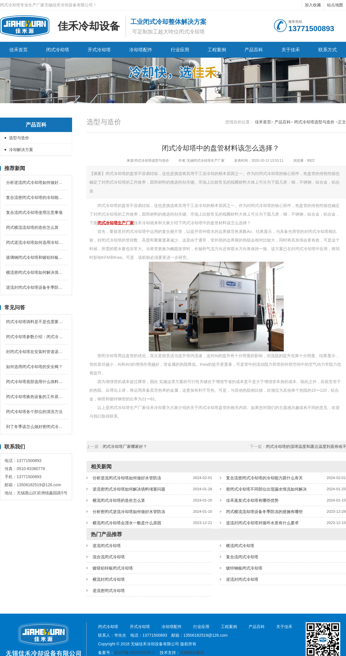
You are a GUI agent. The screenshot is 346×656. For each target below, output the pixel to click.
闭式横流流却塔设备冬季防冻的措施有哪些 (264, 511)
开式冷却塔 (99, 49)
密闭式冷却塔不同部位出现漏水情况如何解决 (266, 489)
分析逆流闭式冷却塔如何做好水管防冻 (36, 182)
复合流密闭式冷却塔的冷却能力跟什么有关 (36, 197)
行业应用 (180, 49)
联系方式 (327, 49)
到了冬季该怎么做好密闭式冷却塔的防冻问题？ (36, 426)
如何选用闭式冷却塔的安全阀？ (34, 366)
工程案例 (217, 49)
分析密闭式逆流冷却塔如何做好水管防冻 (129, 511)
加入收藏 (313, 5)
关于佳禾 (290, 49)
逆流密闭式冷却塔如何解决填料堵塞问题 (129, 489)
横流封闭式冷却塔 (109, 579)
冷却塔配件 (140, 49)
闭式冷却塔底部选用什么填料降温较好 (36, 381)
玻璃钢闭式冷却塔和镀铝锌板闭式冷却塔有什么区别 (36, 257)
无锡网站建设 (192, 652)
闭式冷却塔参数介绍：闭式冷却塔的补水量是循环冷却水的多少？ (36, 336)
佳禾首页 (18, 49)
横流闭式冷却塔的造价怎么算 (119, 500)
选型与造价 (19, 137)
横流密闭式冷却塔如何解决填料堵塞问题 (36, 272)
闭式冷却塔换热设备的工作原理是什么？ (36, 396)
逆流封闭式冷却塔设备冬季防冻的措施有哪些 (36, 287)
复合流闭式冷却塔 (242, 557)
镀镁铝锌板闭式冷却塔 (113, 568)
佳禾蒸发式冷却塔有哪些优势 (252, 500)
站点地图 (335, 5)
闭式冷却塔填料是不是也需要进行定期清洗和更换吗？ (36, 321)
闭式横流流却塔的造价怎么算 (32, 227)
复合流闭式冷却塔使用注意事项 (34, 212)
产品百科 (254, 49)
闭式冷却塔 (57, 49)
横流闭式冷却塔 (240, 545)
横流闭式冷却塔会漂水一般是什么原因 (127, 523)
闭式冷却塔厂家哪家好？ (125, 446)
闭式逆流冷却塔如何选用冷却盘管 (36, 242)
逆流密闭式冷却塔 (109, 590)
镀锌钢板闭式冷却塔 (244, 568)
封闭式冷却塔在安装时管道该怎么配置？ (36, 351)
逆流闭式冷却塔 (107, 545)
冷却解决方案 (21, 149)
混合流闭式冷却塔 (109, 557)
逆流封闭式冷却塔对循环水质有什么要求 (262, 523)
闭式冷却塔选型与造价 (314, 122)
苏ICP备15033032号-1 (134, 652)
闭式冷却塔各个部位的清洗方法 (34, 411)
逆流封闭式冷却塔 (242, 579)
